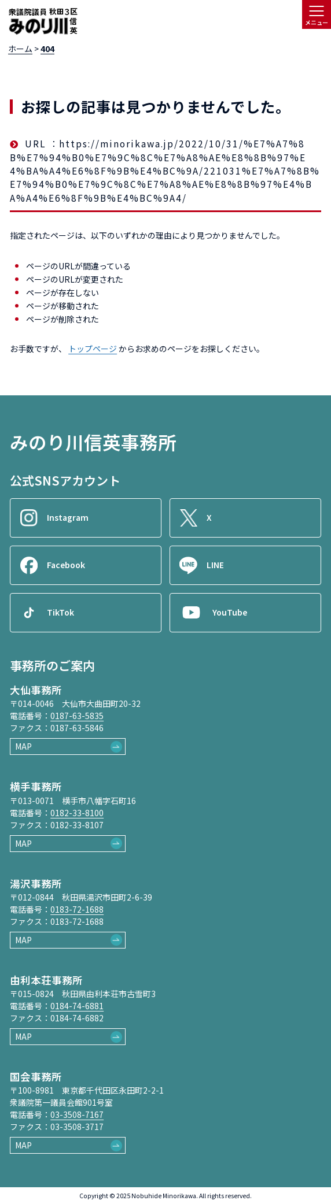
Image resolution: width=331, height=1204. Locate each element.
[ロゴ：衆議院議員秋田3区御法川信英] (43, 22)
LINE (215, 564)
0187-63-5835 (77, 715)
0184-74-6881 (77, 1006)
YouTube (229, 612)
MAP (23, 746)
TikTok (60, 612)
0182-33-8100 (77, 812)
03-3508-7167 (77, 1114)
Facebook (66, 564)
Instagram (68, 517)
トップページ (92, 348)
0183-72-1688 (77, 909)
